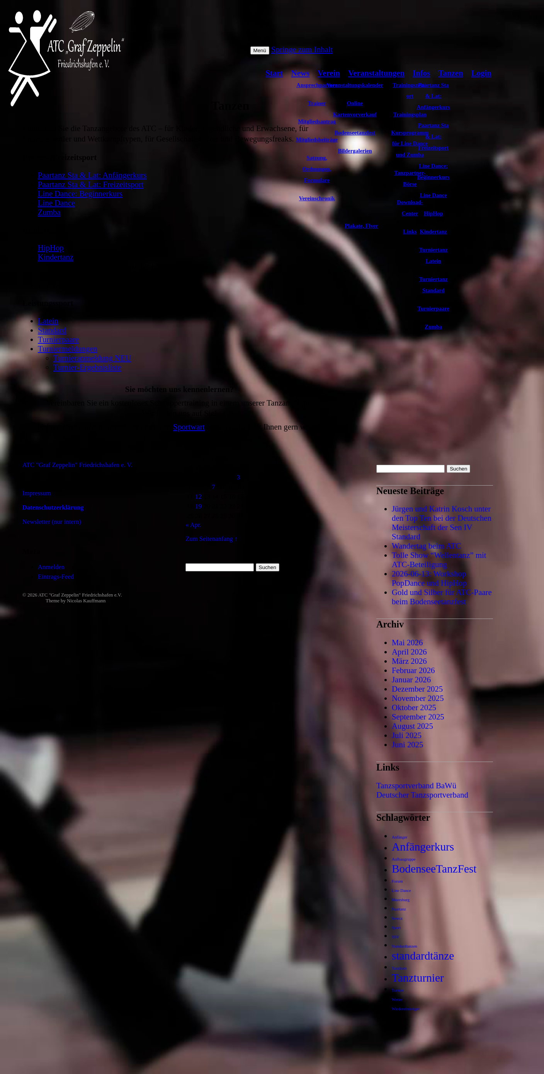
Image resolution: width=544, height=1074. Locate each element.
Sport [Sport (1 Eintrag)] (396, 928)
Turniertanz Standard (433, 284)
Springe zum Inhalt (302, 49)
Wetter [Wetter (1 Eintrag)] (397, 999)
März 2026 (409, 660)
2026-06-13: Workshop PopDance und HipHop (429, 578)
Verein (329, 72)
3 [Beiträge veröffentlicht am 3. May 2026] (238, 477)
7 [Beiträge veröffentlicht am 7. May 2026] (213, 487)
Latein (48, 320)
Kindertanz (433, 231)
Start (274, 72)
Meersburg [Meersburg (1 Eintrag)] (401, 900)
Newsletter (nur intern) (51, 521)
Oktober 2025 (414, 707)
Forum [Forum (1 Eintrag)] (397, 881)
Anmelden (51, 567)
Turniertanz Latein (433, 255)
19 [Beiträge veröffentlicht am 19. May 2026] (198, 506)
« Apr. (193, 524)
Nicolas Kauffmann (86, 600)
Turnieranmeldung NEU (92, 357)
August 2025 (412, 725)
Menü (259, 50)
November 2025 (418, 698)
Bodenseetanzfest (355, 133)
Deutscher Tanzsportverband (422, 794)
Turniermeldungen (67, 348)
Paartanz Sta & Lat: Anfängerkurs (433, 96)
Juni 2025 (407, 744)
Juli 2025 (407, 735)
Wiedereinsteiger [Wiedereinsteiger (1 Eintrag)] (406, 1009)
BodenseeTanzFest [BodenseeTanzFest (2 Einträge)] (434, 869)
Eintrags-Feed (56, 576)
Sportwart (189, 426)
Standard (52, 330)
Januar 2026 (411, 679)
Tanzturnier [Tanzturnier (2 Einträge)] (418, 978)
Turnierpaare (433, 308)
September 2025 (418, 716)
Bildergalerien (355, 151)
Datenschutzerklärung (53, 507)
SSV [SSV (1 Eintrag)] (396, 937)
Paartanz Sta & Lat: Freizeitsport (433, 136)
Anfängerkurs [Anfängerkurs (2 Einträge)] (423, 846)
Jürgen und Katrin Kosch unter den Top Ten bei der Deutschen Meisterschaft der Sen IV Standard (441, 522)
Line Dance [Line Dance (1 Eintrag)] (401, 890)
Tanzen (451, 72)
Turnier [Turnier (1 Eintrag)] (398, 990)
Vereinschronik (317, 198)
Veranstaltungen (376, 72)
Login (481, 72)
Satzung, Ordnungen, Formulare (317, 169)
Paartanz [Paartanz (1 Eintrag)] (399, 909)
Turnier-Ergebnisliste (87, 367)
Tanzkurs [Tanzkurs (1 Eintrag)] (399, 968)
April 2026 (409, 651)
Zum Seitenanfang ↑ (211, 538)
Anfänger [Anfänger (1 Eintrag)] (399, 837)
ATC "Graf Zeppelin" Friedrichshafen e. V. (77, 465)
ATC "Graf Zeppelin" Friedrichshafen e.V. (80, 595)
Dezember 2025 (417, 688)
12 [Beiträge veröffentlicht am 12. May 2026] (198, 496)
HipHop (433, 213)
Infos (421, 72)
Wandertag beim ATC (426, 545)
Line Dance (433, 195)
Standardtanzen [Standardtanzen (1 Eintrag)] (404, 946)
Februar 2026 (413, 670)
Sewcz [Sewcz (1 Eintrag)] (397, 918)
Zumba (433, 327)
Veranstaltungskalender (354, 85)
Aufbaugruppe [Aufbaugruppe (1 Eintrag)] (404, 859)
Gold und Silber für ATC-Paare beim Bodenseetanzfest (442, 597)
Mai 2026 (407, 642)
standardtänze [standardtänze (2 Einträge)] (423, 956)
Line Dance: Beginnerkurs (433, 171)
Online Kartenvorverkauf (355, 109)
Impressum (36, 493)
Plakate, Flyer (361, 226)
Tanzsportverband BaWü (416, 785)
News (300, 72)
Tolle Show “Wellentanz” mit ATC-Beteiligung (439, 560)
